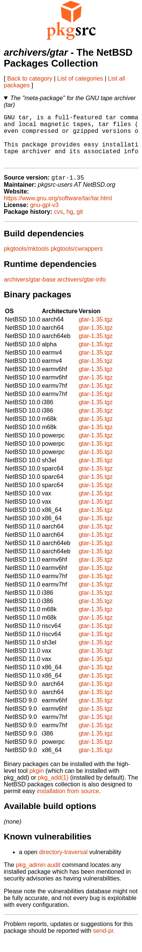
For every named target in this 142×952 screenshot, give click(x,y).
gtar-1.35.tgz (96, 331)
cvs (58, 223)
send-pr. (104, 942)
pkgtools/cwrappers (77, 260)
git (79, 223)
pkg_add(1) (53, 789)
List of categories (80, 78)
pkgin (37, 782)
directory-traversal (63, 864)
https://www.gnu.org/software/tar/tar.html (58, 210)
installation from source (68, 803)
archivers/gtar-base (30, 291)
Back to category (29, 78)
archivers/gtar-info (81, 291)
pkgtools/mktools (26, 260)
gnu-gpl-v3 (44, 216)
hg (69, 223)
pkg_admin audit (38, 876)
